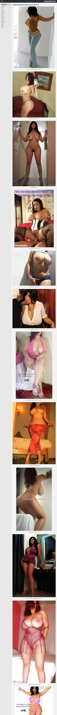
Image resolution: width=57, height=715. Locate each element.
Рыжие (2, 20)
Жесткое (2, 10)
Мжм (2, 27)
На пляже (3, 16)
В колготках (3, 13)
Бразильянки (3, 21)
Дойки (2, 14)
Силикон (2, 17)
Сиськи (2, 7)
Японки (2, 23)
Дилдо (2, 24)
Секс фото (3, 6)
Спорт (2, 9)
